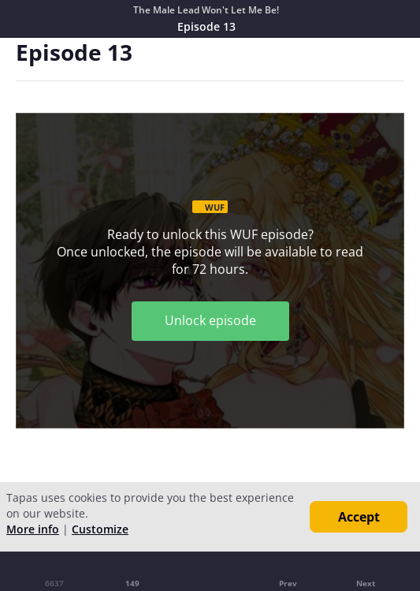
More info (32, 529)
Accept (359, 517)
